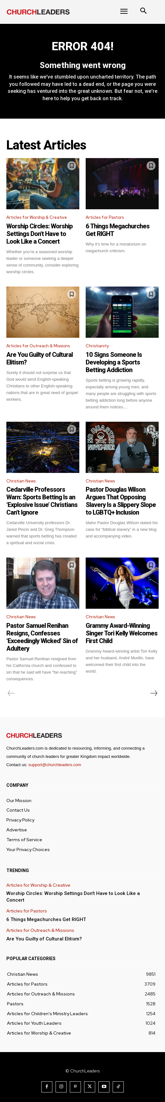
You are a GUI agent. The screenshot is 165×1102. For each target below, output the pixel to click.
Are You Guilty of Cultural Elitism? (44, 939)
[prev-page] (11, 693)
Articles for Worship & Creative (36, 217)
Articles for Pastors (105, 217)
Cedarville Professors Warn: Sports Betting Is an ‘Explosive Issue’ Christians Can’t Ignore (41, 501)
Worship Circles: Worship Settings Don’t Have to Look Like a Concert (39, 233)
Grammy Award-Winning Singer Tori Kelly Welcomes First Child (121, 633)
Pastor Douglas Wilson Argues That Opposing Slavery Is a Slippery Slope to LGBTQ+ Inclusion (121, 501)
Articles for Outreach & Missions (38, 346)
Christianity (97, 346)
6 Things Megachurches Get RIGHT (46, 919)
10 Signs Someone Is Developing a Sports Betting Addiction (114, 362)
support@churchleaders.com (54, 764)
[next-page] (153, 693)
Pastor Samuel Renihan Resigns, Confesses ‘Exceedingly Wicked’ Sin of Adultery (42, 637)
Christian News (21, 481)
